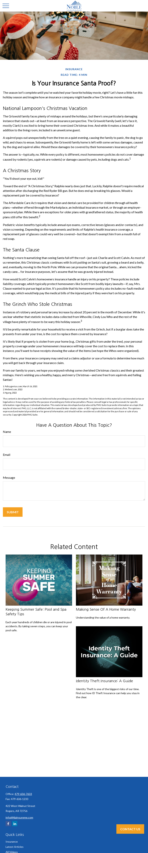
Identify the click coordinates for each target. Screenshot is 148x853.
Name (7, 431)
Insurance (12, 841)
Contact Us (130, 829)
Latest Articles (15, 846)
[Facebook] (8, 823)
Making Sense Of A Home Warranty (106, 609)
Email (6, 454)
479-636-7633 (23, 794)
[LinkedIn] (14, 823)
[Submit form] (13, 512)
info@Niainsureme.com (19, 817)
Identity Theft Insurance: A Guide (104, 681)
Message (9, 477)
